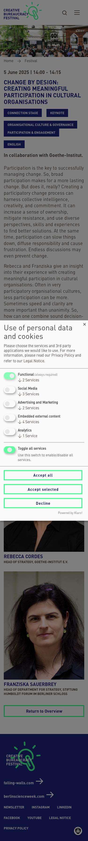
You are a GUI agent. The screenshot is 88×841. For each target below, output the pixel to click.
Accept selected (43, 489)
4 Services (28, 422)
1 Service (27, 436)
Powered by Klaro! (70, 513)
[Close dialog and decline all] (84, 323)
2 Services (28, 380)
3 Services (28, 394)
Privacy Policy (62, 355)
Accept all (43, 475)
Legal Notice (33, 361)
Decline (43, 502)
